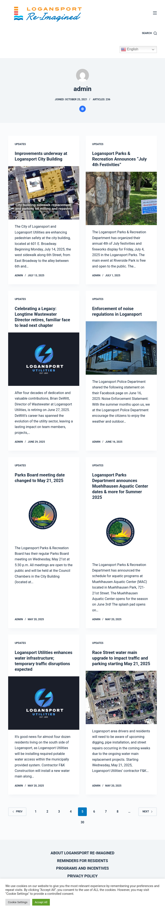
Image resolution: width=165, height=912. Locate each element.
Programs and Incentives (82, 868)
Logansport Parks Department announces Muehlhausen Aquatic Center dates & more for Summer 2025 (120, 486)
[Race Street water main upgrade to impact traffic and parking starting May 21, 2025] (121, 697)
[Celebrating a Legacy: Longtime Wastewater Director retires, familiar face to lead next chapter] (43, 359)
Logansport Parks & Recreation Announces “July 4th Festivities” (119, 159)
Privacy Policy (82, 876)
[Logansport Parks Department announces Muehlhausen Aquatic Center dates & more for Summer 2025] (121, 531)
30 (82, 822)
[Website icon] (82, 109)
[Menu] (155, 13)
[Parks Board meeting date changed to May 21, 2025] (43, 514)
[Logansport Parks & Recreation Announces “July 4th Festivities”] (121, 198)
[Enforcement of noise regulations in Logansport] (121, 348)
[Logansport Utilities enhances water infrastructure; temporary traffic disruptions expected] (43, 703)
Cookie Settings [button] (18, 902)
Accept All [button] (41, 902)
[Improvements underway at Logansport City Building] (43, 192)
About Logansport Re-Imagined (83, 853)
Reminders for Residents (82, 860)
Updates (20, 144)
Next (147, 811)
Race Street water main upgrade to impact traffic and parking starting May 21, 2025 (121, 658)
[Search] (149, 33)
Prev (17, 811)
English (129, 49)
